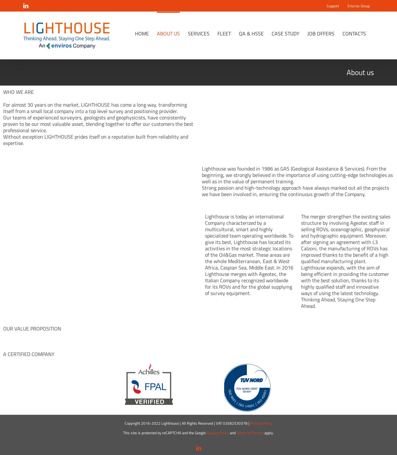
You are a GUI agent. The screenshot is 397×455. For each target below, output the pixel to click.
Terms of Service (250, 433)
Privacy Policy (261, 423)
